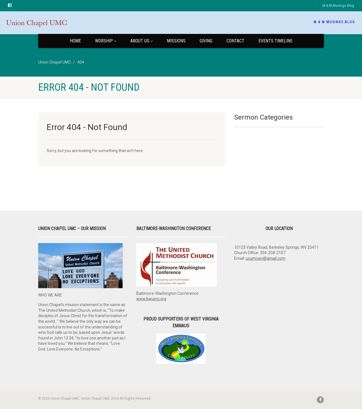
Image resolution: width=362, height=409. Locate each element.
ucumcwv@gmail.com (265, 258)
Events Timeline (275, 41)
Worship (105, 41)
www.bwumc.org (151, 299)
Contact (235, 41)
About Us (141, 41)
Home (75, 41)
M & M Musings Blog (338, 6)
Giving (206, 41)
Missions (176, 41)
